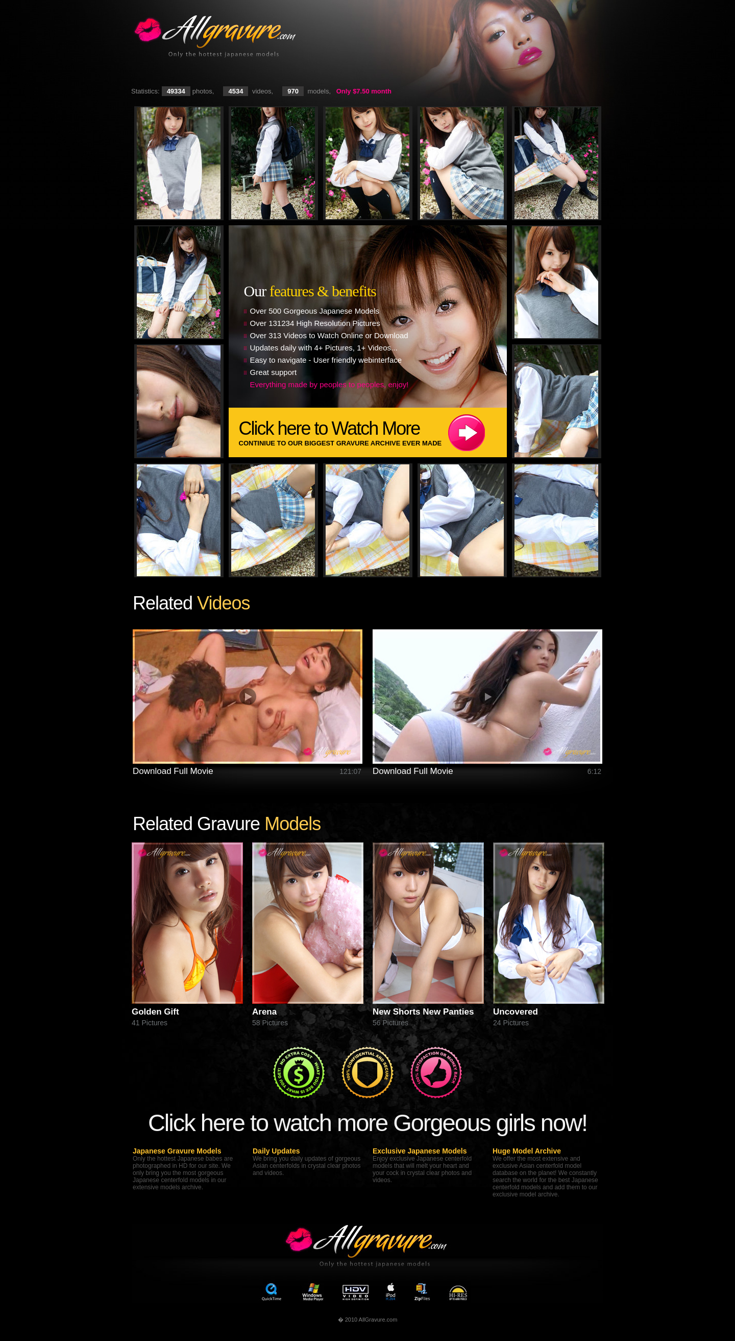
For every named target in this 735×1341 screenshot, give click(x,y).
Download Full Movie (173, 771)
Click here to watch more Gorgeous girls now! (367, 1122)
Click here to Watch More (373, 432)
